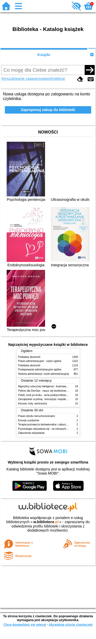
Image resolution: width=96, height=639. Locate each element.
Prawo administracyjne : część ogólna (39, 361)
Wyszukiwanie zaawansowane (26, 78)
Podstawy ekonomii (29, 357)
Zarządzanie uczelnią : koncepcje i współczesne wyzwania (51, 399)
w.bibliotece (46, 522)
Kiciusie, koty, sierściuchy (32, 403)
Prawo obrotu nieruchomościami (36, 416)
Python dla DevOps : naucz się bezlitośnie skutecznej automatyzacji (57, 390)
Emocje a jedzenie (28, 420)
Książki (43, 55)
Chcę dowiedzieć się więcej (24, 624)
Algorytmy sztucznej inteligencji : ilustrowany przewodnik (50, 386)
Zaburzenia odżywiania (31, 433)
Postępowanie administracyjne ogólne (39, 369)
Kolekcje (58, 78)
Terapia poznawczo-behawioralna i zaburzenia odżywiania (51, 424)
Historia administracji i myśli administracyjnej (43, 373)
